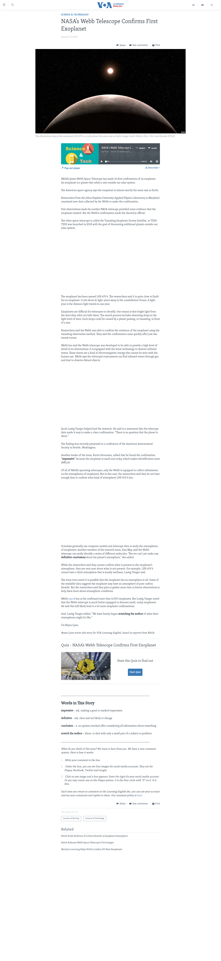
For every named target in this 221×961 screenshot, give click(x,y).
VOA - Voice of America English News (123, 152)
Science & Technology (75, 14)
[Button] (121, 45)
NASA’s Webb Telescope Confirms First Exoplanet (130, 147)
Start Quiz (135, 672)
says (70, 598)
